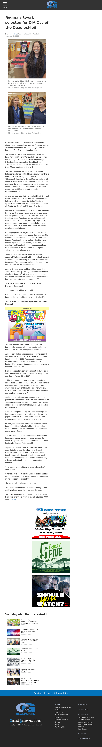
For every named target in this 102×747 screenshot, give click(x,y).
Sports (57, 724)
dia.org (13, 499)
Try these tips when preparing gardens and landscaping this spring (29, 621)
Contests (82, 733)
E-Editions (83, 709)
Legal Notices (82, 729)
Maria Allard (12, 34)
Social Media (84, 738)
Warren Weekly (25, 34)
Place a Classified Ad (85, 722)
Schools (57, 722)
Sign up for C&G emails (86, 717)
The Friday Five (60, 727)
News (57, 705)
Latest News (59, 717)
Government (59, 712)
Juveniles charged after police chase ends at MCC (29, 631)
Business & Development (63, 707)
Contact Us (83, 714)
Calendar (82, 705)
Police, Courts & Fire (61, 720)
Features (58, 710)
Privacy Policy (62, 693)
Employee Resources (43, 693)
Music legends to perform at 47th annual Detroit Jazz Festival (30, 680)
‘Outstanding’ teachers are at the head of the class (29, 640)
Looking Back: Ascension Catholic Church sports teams (29, 660)
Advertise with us (84, 720)
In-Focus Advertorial (61, 715)
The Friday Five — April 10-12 (29, 649)
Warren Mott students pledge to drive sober (29, 670)
